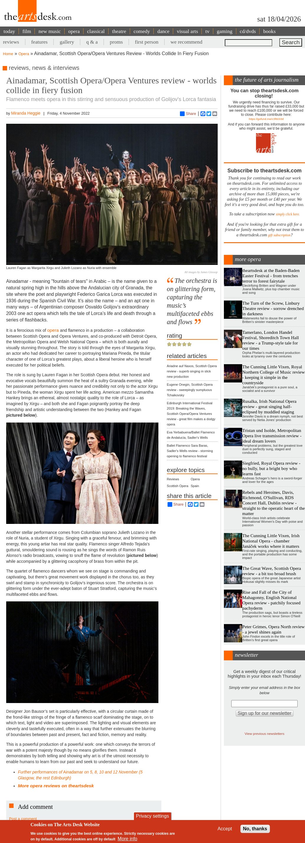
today (9, 31)
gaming (224, 31)
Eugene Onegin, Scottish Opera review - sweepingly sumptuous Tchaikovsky (190, 390)
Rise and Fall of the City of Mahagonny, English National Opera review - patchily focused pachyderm (271, 600)
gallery (67, 42)
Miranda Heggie (25, 113)
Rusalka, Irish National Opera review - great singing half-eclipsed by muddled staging (269, 406)
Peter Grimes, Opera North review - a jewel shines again (273, 629)
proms (116, 42)
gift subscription (279, 235)
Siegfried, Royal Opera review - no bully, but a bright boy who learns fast (271, 468)
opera (74, 31)
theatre (119, 31)
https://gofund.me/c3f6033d (266, 119)
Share (188, 113)
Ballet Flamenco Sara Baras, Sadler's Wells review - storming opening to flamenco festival (190, 451)
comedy (142, 31)
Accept (224, 828)
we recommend (186, 42)
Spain (195, 486)
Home (8, 54)
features (39, 42)
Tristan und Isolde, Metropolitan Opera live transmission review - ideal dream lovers (271, 435)
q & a (92, 42)
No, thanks (255, 828)
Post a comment (23, 818)
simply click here (287, 214)
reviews (11, 42)
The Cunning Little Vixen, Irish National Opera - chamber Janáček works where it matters (270, 541)
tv (207, 31)
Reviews (173, 479)
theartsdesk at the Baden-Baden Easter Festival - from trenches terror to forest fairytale (270, 275)
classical (96, 31)
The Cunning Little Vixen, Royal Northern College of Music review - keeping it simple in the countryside (273, 374)
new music (49, 31)
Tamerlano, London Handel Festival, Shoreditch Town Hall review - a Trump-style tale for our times (270, 340)
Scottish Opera (177, 486)
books (269, 31)
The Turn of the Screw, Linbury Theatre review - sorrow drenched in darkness (273, 308)
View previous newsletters (264, 733)
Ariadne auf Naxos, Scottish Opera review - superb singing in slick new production (192, 371)
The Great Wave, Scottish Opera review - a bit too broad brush (271, 571)
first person (146, 42)
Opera (24, 54)
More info (127, 838)
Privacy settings (152, 816)
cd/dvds (248, 31)
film (26, 31)
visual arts (187, 31)
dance (163, 31)
